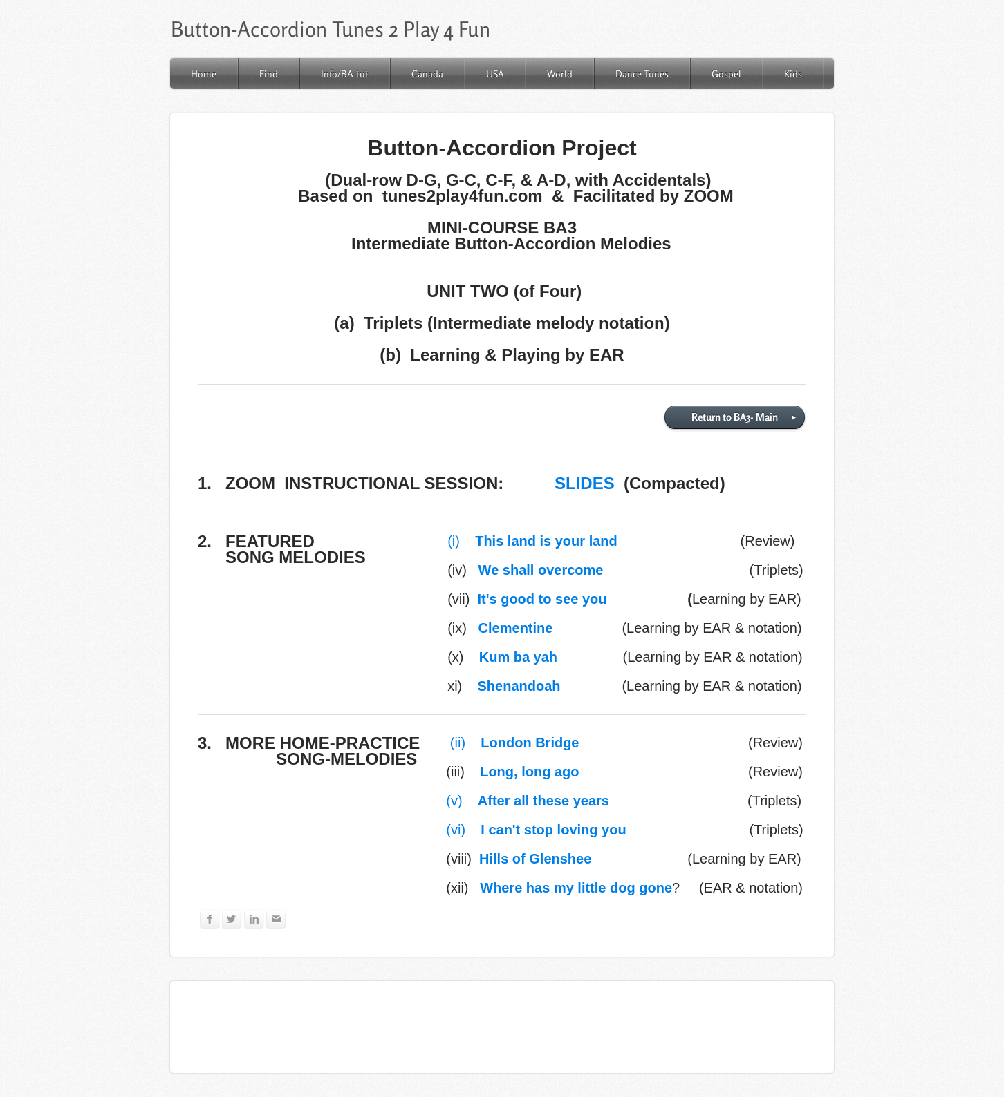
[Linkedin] (254, 919)
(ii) (514, 742)
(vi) (536, 829)
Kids (793, 73)
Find (268, 73)
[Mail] (276, 919)
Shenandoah (519, 686)
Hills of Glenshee (535, 858)
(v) (527, 800)
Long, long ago (529, 771)
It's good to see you (542, 599)
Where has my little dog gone (576, 887)
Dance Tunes (642, 73)
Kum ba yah (518, 657)
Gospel (726, 73)
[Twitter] (232, 919)
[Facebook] (210, 919)
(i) (532, 540)
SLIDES (585, 483)
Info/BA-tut (345, 73)
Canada (427, 73)
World (560, 73)
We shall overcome (544, 570)
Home (203, 73)
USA (495, 73)
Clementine (515, 628)
